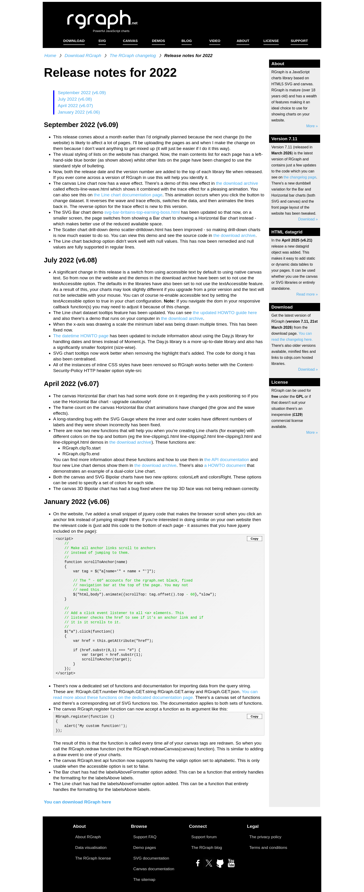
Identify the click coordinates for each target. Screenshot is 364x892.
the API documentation (226, 459)
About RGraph (88, 837)
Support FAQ (144, 837)
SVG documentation (151, 858)
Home (50, 55)
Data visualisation (91, 847)
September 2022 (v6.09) (82, 92)
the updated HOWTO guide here (225, 312)
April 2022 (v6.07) (75, 105)
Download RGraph (83, 55)
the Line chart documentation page (128, 194)
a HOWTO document (225, 465)
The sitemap (144, 879)
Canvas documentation (153, 869)
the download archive (237, 183)
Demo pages (144, 847)
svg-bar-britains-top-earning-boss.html (142, 212)
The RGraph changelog (133, 55)
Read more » (307, 294)
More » (312, 126)
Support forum (204, 837)
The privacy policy (265, 837)
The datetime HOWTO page (81, 335)
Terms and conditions (268, 847)
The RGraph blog (206, 847)
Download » (308, 219)
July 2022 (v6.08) (75, 99)
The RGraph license (93, 858)
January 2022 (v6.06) (79, 112)
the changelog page (299, 177)
